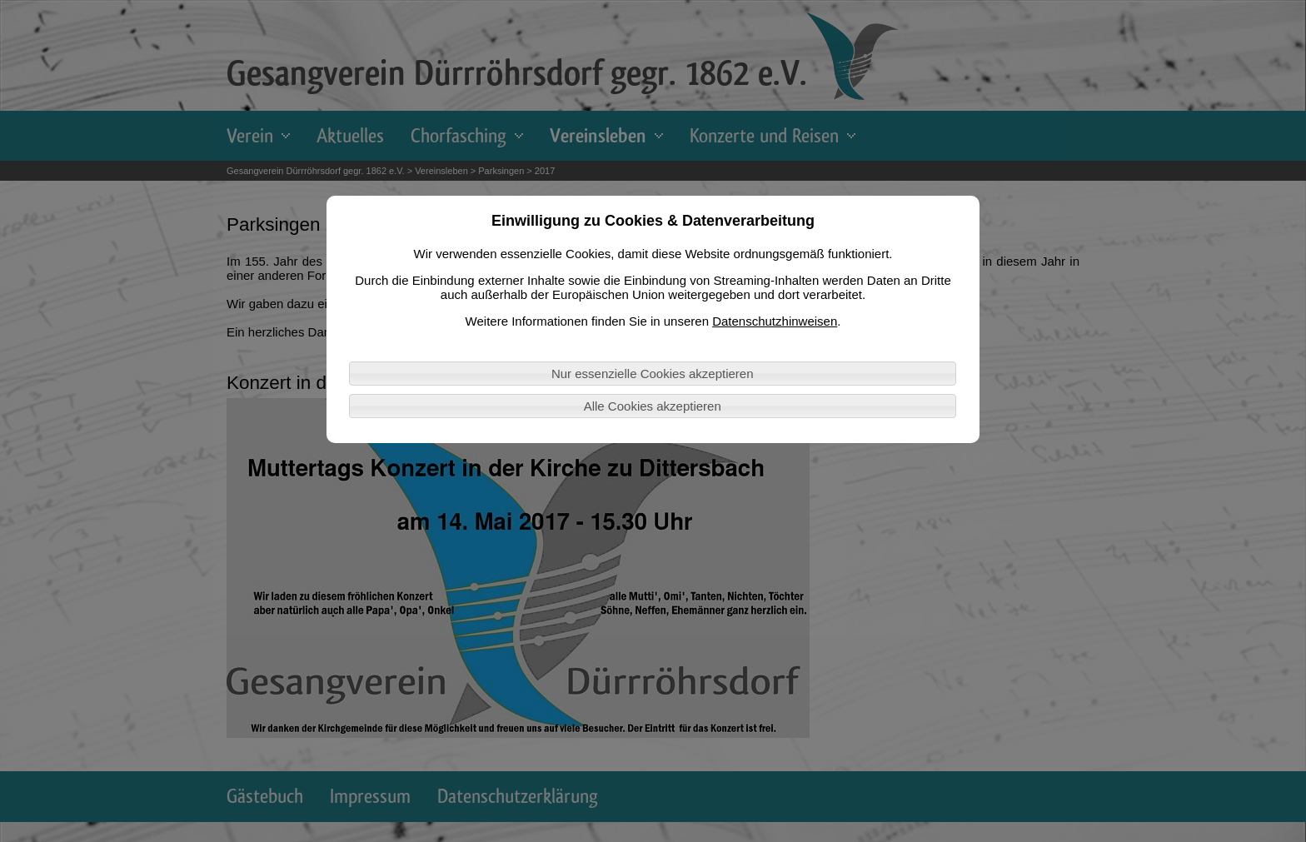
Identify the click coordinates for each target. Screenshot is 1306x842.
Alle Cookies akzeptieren (652, 406)
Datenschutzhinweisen (774, 321)
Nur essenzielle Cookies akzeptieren (652, 373)
